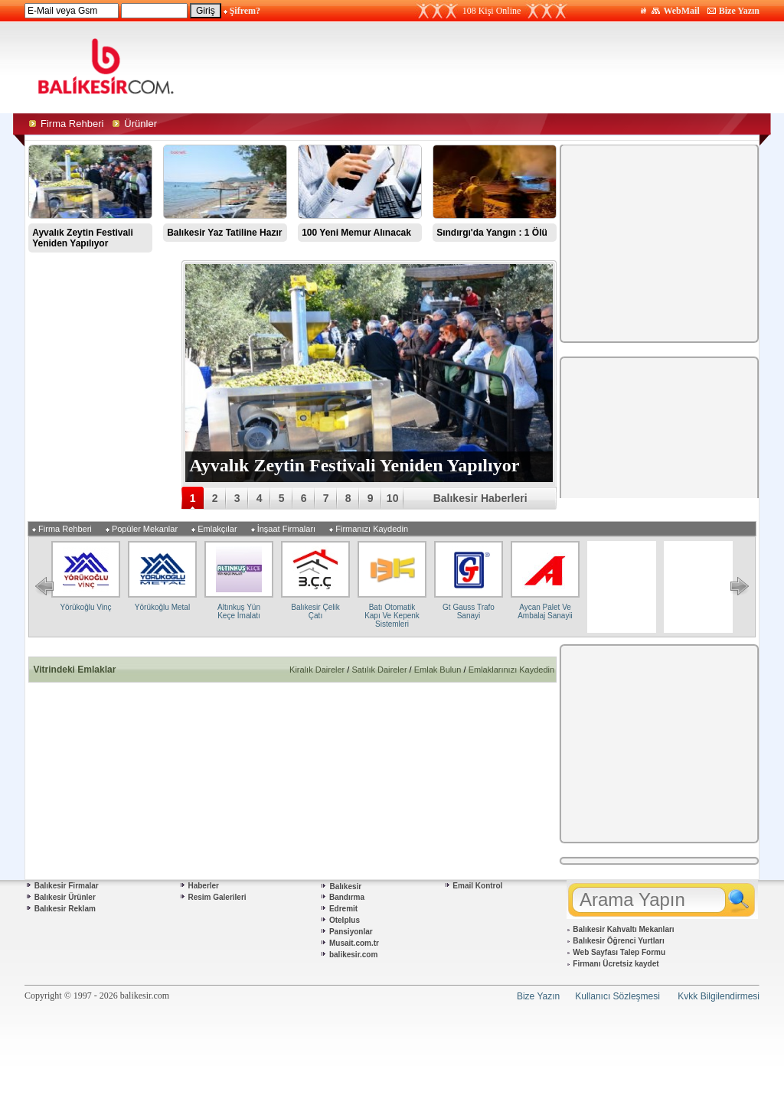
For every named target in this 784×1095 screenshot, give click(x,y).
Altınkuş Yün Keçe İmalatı (238, 611)
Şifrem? (245, 10)
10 (393, 498)
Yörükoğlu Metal (162, 607)
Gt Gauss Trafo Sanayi (469, 611)
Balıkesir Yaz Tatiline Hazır (224, 232)
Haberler (203, 886)
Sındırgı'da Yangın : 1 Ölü (491, 232)
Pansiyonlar (351, 931)
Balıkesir (346, 886)
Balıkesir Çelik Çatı (315, 611)
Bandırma (346, 897)
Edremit (343, 908)
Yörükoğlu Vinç (85, 607)
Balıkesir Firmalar (66, 886)
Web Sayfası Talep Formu (619, 952)
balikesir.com (353, 954)
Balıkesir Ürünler (65, 897)
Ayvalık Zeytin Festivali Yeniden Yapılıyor (82, 238)
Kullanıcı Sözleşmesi (617, 996)
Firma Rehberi (65, 528)
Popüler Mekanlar (145, 528)
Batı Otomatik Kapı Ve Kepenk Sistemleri (392, 615)
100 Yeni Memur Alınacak (356, 232)
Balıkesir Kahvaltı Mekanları (623, 929)
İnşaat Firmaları (286, 528)
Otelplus (344, 920)
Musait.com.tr (354, 943)
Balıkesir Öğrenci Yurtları (618, 941)
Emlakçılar (217, 528)
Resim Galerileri (217, 897)
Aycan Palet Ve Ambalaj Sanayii (545, 611)
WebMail (681, 10)
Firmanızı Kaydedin (371, 528)
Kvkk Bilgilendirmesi (719, 996)
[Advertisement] (536, 67)
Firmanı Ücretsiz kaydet (615, 964)
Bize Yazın (739, 10)
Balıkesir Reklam (65, 908)
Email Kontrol (477, 886)
